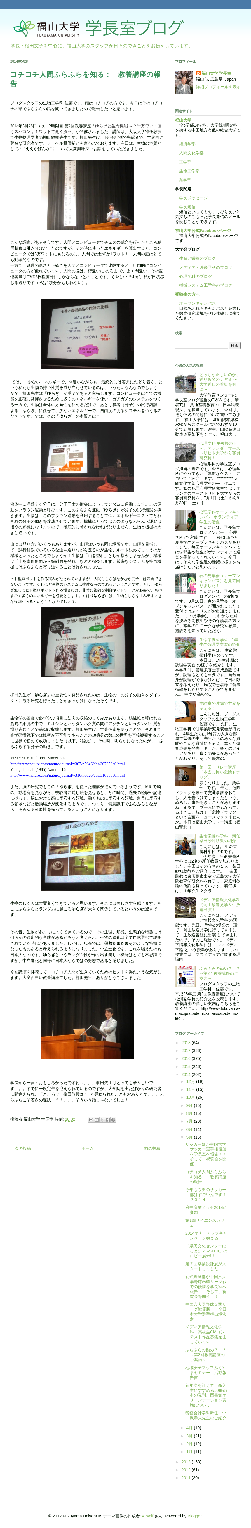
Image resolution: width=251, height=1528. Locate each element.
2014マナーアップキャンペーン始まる (206, 1235)
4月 (190, 1427)
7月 (190, 1121)
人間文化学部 (191, 152)
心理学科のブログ (193, 276)
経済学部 (187, 143)
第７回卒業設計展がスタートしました (205, 1266)
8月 (190, 1113)
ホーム (87, 1148)
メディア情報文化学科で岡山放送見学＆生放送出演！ (219, 904)
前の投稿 (152, 1148)
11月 (191, 1089)
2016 (187, 1058)
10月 (191, 1097)
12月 (191, 1081)
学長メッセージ (191, 197)
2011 (187, 1477)
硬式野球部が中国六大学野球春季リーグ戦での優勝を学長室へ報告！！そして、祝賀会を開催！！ (205, 1286)
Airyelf (147, 1516)
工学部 (185, 162)
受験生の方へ (187, 294)
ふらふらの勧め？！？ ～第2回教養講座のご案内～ (221, 973)
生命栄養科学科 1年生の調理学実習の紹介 (219, 642)
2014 (187, 1074)
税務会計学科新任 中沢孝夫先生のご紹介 (205, 1415)
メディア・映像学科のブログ (203, 267)
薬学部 (185, 179)
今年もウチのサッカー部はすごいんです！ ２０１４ (208, 1194)
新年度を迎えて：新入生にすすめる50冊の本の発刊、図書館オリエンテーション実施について (206, 1395)
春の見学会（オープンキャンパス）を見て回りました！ (219, 580)
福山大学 (183, 120)
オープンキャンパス (195, 303)
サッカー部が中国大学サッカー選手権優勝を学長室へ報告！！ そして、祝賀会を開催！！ (208, 1154)
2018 (187, 1042)
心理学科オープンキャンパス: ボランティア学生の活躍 (219, 517)
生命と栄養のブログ (195, 258)
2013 (187, 1462)
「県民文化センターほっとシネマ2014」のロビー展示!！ (206, 1251)
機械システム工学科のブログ (203, 285)
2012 (187, 1470)
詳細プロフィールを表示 (218, 86)
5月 (190, 1137)
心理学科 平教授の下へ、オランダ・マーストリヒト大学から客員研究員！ (219, 450)
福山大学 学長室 (216, 73)
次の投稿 (23, 1148)
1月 (190, 1451)
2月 (190, 1444)
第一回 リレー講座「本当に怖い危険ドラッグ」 (219, 772)
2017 (187, 1050)
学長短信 (185, 207)
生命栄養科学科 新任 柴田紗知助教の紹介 (221, 838)
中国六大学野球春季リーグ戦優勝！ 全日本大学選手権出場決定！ (205, 1311)
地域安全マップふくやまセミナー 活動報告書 (205, 1372)
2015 (187, 1066)
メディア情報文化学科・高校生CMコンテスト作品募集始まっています (205, 1334)
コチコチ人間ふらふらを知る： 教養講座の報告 (205, 1176)
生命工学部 (189, 171)
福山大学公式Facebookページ (203, 230)
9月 (190, 1105)
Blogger (194, 1516)
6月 (190, 1129)
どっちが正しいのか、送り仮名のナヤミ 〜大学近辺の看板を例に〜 (219, 382)
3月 (190, 1436)
